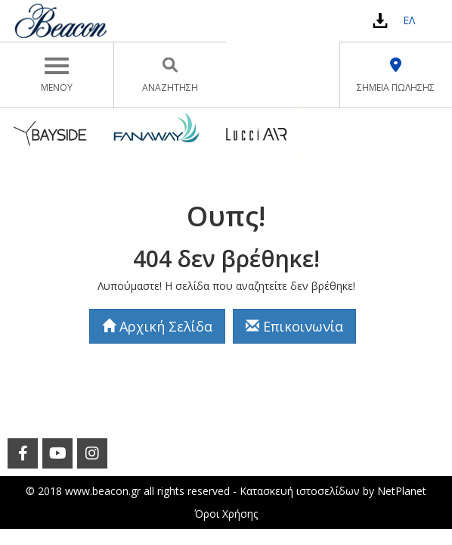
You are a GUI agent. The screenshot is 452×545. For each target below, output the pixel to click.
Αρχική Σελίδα (157, 326)
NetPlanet (401, 491)
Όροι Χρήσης (226, 513)
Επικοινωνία (294, 326)
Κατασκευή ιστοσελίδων (300, 491)
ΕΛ (409, 20)
